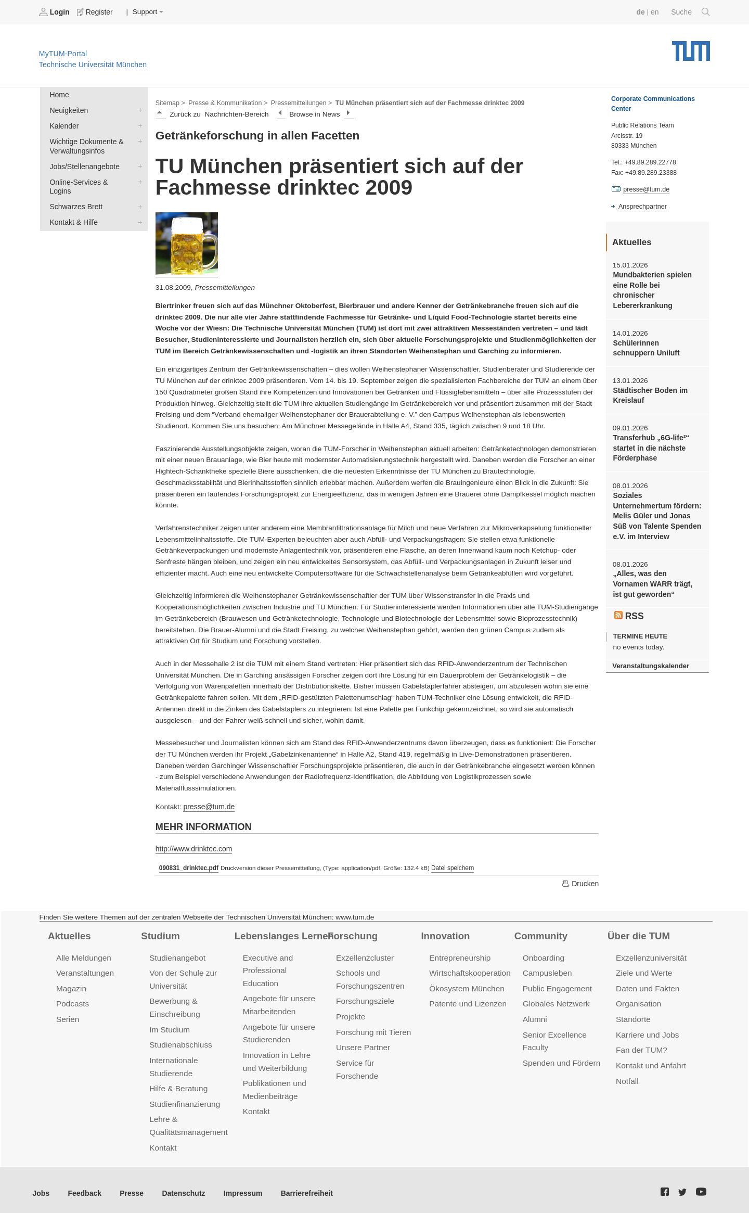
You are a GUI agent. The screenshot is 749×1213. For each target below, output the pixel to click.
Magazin (71, 985)
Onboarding (543, 956)
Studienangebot (176, 956)
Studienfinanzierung (183, 1098)
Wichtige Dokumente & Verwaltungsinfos (138, 139)
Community (540, 934)
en (656, 12)
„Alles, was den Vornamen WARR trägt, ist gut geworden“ (657, 559)
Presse (129, 1187)
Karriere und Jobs (646, 1031)
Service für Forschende (376, 1058)
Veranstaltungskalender (649, 639)
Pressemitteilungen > (298, 102)
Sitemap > (170, 102)
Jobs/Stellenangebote (138, 164)
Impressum (237, 1187)
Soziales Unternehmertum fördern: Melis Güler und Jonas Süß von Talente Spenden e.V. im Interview (656, 497)
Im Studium (169, 1026)
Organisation (638, 1001)
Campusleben (547, 970)
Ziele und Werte (643, 970)
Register (94, 12)
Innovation (444, 934)
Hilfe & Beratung (177, 1083)
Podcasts (72, 1001)
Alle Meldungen (83, 956)
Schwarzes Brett (138, 194)
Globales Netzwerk (555, 1001)
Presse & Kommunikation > (226, 102)
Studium (159, 934)
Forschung (352, 934)
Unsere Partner (362, 1043)
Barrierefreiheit (299, 1187)
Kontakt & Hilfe (138, 209)
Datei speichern (450, 867)
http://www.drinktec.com (193, 848)
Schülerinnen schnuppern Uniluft (656, 336)
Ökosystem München (465, 985)
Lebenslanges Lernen (283, 934)
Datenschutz (180, 1187)
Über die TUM (638, 934)
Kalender (138, 124)
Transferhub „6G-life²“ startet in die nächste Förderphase (650, 435)
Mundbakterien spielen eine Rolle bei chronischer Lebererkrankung (657, 285)
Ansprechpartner (641, 206)
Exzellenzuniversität (650, 956)
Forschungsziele (364, 998)
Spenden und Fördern (561, 1058)
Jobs (41, 1187)
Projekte (350, 1013)
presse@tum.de (208, 806)
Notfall (627, 1076)
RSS (628, 589)
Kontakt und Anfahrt (650, 1061)
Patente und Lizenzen (467, 1001)
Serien (67, 1016)
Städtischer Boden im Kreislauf (649, 383)
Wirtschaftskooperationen (473, 970)
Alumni (535, 1016)
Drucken (580, 882)
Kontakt (162, 1141)
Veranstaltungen (84, 970)
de (642, 12)
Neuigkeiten (138, 109)
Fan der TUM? (641, 1046)
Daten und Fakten (647, 985)
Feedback (83, 1187)
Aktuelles (68, 934)
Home (58, 94)
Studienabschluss (179, 1041)
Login (55, 12)
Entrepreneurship (459, 956)
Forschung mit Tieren (372, 1028)
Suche (691, 12)
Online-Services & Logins (138, 179)
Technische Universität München (691, 47)
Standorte (633, 1016)
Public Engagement (556, 985)
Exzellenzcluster (364, 956)
